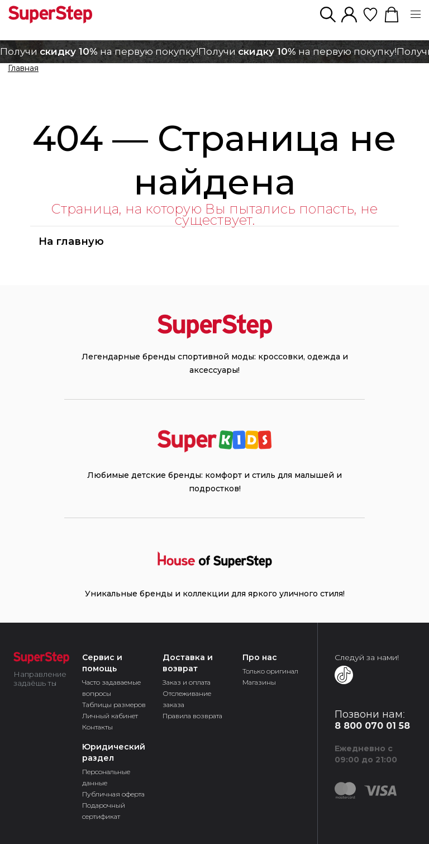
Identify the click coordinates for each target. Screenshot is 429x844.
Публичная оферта (113, 794)
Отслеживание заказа (187, 699)
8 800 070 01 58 (372, 725)
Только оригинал (270, 671)
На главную (71, 241)
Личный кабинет (110, 716)
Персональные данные (106, 777)
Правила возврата (192, 716)
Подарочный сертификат (103, 811)
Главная (23, 69)
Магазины (259, 682)
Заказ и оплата (187, 682)
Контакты (97, 727)
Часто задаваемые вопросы (111, 688)
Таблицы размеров (114, 704)
